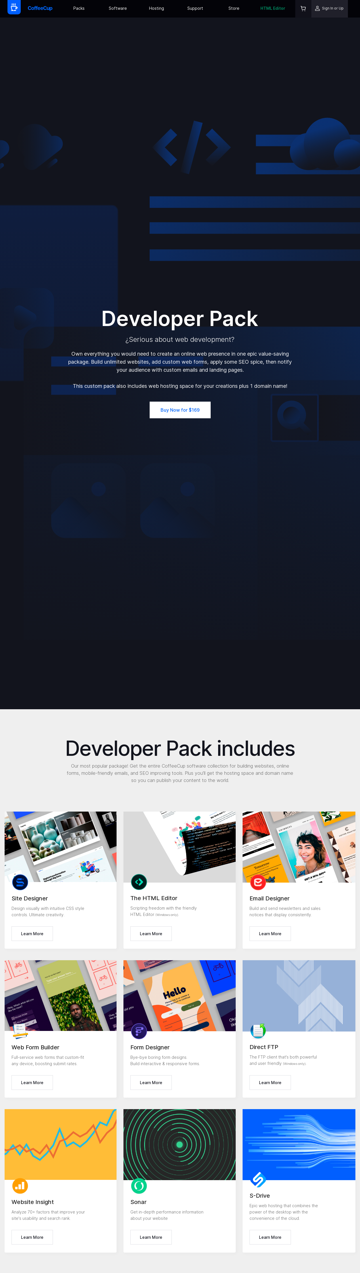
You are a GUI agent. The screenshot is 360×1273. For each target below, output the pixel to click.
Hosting (156, 8)
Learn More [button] (32, 933)
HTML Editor (272, 8)
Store (233, 8)
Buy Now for (180, 410)
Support (195, 8)
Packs (79, 8)
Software (118, 8)
